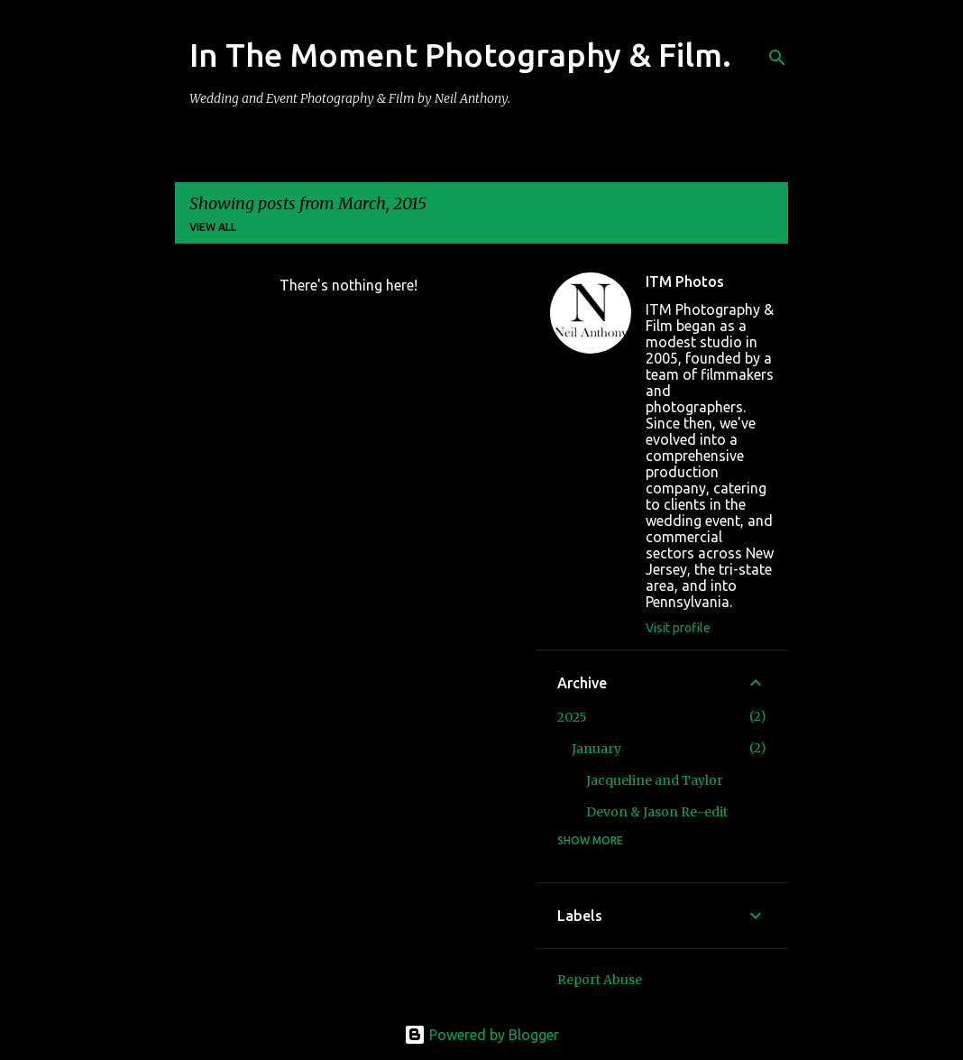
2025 (572, 717)
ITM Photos (685, 281)
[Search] (777, 57)
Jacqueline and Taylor (654, 780)
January (596, 749)
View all (212, 227)
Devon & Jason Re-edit (657, 812)
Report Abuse (599, 980)
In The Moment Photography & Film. (460, 54)
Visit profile (678, 628)
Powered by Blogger (481, 1035)
